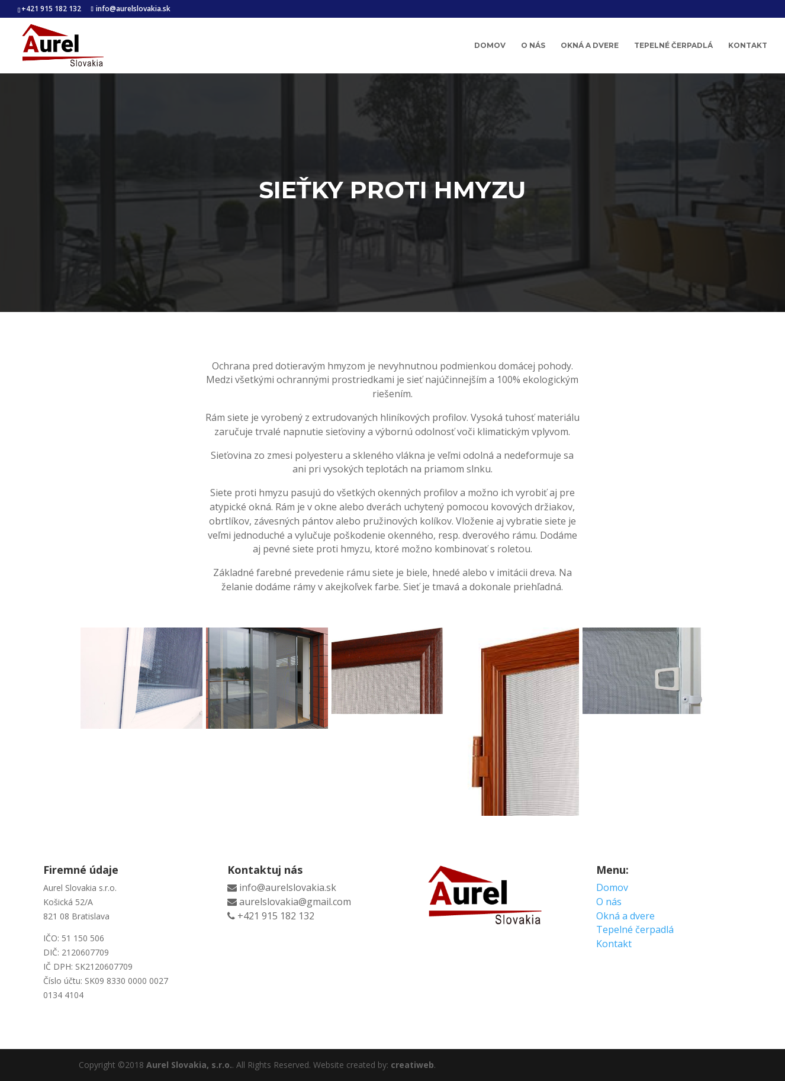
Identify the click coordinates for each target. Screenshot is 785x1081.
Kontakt (747, 45)
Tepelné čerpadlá (673, 45)
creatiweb (412, 1064)
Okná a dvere (590, 45)
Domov (490, 45)
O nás (533, 45)
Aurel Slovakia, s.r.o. (189, 1064)
